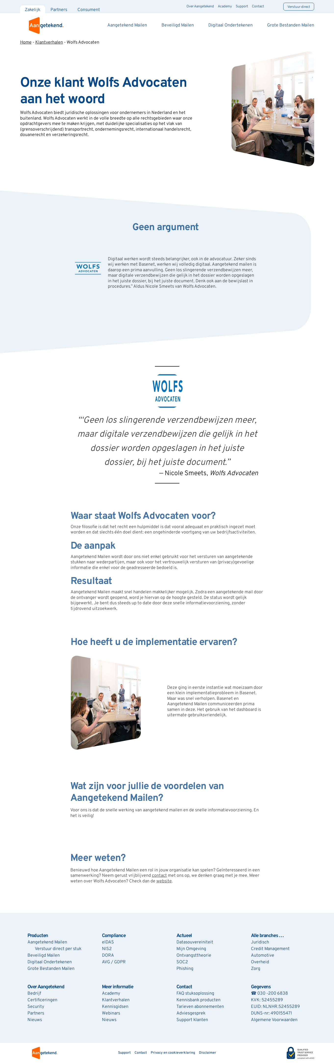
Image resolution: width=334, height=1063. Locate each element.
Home (26, 42)
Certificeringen (42, 1000)
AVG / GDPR (114, 962)
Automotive (262, 955)
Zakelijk (32, 10)
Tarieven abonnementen (200, 1007)
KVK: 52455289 (267, 1000)
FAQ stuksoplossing (195, 993)
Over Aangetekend (200, 6)
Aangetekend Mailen (127, 25)
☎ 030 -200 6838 (269, 993)
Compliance (114, 936)
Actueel (184, 936)
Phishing (184, 969)
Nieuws (34, 1020)
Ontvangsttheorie (193, 955)
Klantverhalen (49, 42)
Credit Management (270, 949)
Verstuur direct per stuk (58, 949)
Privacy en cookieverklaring (173, 1053)
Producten (37, 936)
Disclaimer (207, 1053)
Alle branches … (267, 936)
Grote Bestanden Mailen (290, 25)
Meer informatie (117, 987)
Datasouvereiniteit (194, 942)
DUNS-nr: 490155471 (271, 1013)
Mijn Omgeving (191, 949)
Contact (258, 6)
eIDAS (108, 942)
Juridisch (260, 942)
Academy (225, 6)
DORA (108, 955)
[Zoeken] (273, 6)
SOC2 (182, 962)
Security (35, 1007)
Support (242, 6)
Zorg (255, 969)
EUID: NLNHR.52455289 (275, 1007)
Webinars (111, 1013)
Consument (89, 10)
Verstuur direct (298, 7)
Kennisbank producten (198, 1000)
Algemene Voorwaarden (274, 1020)
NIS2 (107, 949)
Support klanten (192, 1020)
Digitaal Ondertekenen (230, 25)
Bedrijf (34, 993)
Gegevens (261, 987)
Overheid (260, 962)
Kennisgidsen (115, 1007)
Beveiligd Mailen (177, 25)
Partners (59, 10)
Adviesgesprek (190, 1013)
